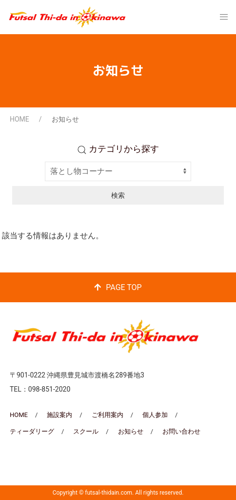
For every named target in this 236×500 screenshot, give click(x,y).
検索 (118, 195)
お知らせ (130, 431)
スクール (85, 431)
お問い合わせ (181, 431)
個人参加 (155, 414)
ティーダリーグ (32, 431)
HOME (19, 119)
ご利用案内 (107, 414)
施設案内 (59, 414)
